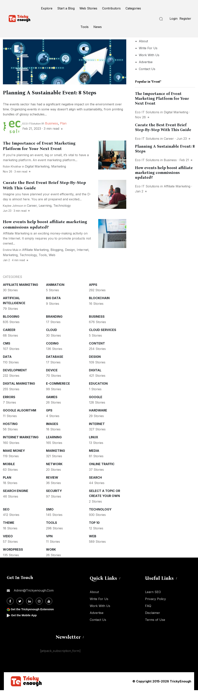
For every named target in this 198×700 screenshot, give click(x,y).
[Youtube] (48, 611)
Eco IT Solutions (147, 112)
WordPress (13, 559)
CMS (6, 353)
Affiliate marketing (35, 260)
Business (51, 133)
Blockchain (99, 308)
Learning (45, 215)
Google (95, 407)
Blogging (56, 260)
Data (7, 366)
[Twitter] (19, 611)
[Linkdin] (29, 611)
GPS (49, 420)
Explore (46, 8)
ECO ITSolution (31, 133)
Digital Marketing (37, 176)
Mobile (9, 474)
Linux (93, 447)
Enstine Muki (10, 259)
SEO (6, 519)
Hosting (10, 434)
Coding (52, 353)
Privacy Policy (155, 609)
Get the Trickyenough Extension (34, 619)
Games (51, 407)
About (143, 41)
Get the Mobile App (25, 625)
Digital (95, 380)
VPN (49, 546)
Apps (93, 294)
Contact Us (147, 69)
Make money (14, 460)
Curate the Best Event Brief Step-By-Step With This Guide (163, 127)
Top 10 (94, 532)
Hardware (98, 420)
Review (52, 487)
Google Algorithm (19, 420)
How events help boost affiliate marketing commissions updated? (164, 172)
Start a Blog (66, 8)
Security (54, 501)
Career (32, 215)
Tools (84, 27)
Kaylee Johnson (13, 215)
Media (94, 460)
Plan (63, 133)
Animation (55, 294)
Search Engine (15, 501)
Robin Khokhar (12, 176)
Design (70, 260)
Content (97, 353)
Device (52, 380)
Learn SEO (153, 602)
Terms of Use (155, 629)
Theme (8, 532)
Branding (54, 326)
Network (54, 474)
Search (95, 487)
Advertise (146, 62)
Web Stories (88, 8)
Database (54, 366)
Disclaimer (152, 623)
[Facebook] (10, 611)
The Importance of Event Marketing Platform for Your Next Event (39, 156)
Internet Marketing (20, 447)
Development (15, 380)
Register (185, 18)
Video (8, 546)
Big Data (53, 308)
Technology (62, 215)
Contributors (111, 8)
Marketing (58, 176)
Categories (133, 8)
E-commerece (58, 393)
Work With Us (149, 55)
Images (52, 434)
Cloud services (102, 340)
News (97, 27)
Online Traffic (101, 474)
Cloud (51, 340)
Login (174, 18)
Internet (82, 260)
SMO (50, 519)
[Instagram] (39, 611)
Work (51, 559)
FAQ (148, 616)
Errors (9, 407)
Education (98, 393)
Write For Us (148, 48)
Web (52, 265)
